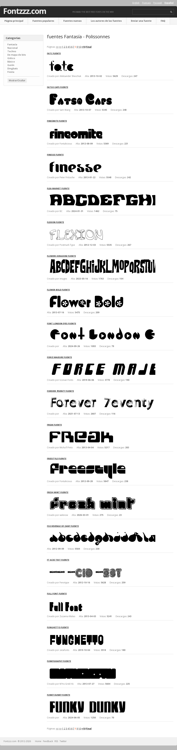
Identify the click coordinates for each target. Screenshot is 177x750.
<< (57, 46)
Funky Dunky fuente (58, 694)
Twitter (63, 741)
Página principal (14, 20)
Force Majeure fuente (59, 357)
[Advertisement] (23, 110)
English (135, 2)
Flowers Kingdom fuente (61, 256)
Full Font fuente (57, 593)
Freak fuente (54, 424)
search (171, 12)
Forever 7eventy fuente (60, 391)
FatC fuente (54, 53)
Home (38, 741)
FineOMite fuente (57, 121)
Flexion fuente (55, 222)
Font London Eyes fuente (61, 323)
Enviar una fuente (141, 20)
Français (146, 2)
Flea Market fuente (58, 188)
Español (169, 2)
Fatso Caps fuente (57, 87)
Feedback (48, 741)
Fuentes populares (43, 20)
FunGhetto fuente (58, 627)
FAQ (163, 20)
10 (79, 46)
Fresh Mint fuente (57, 492)
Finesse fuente (55, 154)
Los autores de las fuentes (106, 20)
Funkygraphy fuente (59, 661)
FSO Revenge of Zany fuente (63, 526)
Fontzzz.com (24, 11)
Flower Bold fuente (58, 289)
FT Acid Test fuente (58, 559)
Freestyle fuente (56, 458)
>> (60, 46)
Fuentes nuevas (72, 20)
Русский (157, 2)
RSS (56, 741)
